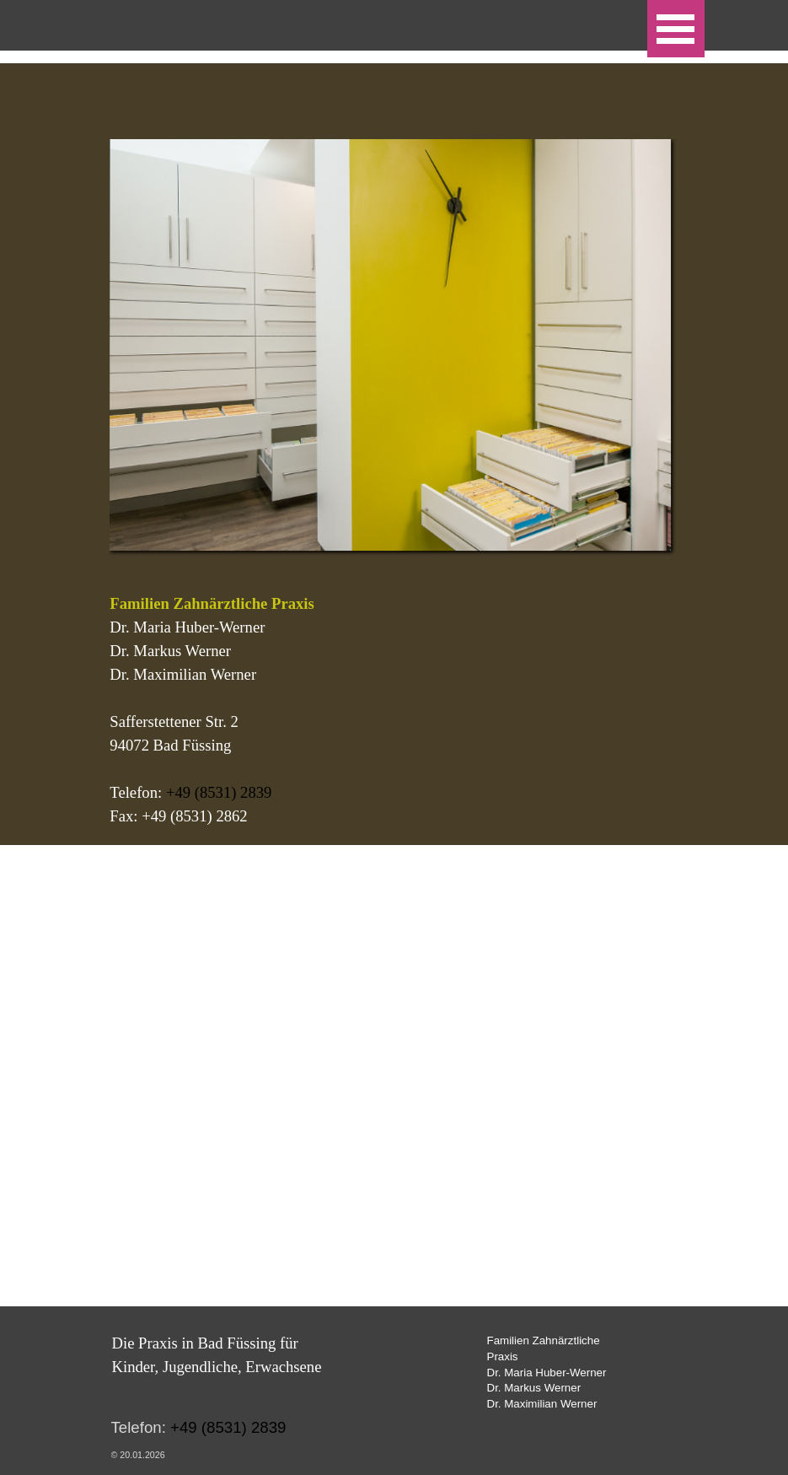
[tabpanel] (394, 710)
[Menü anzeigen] (676, 28)
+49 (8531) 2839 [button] (219, 792)
